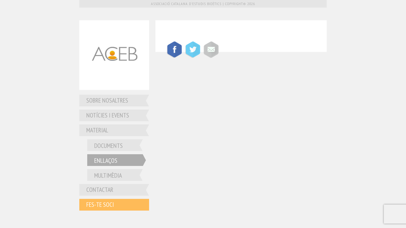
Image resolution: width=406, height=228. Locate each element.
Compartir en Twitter (192, 49)
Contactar (99, 190)
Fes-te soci (100, 204)
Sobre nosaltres (107, 100)
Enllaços (105, 160)
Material (97, 130)
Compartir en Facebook (174, 49)
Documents (108, 146)
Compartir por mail (211, 49)
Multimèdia (108, 175)
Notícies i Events (107, 115)
